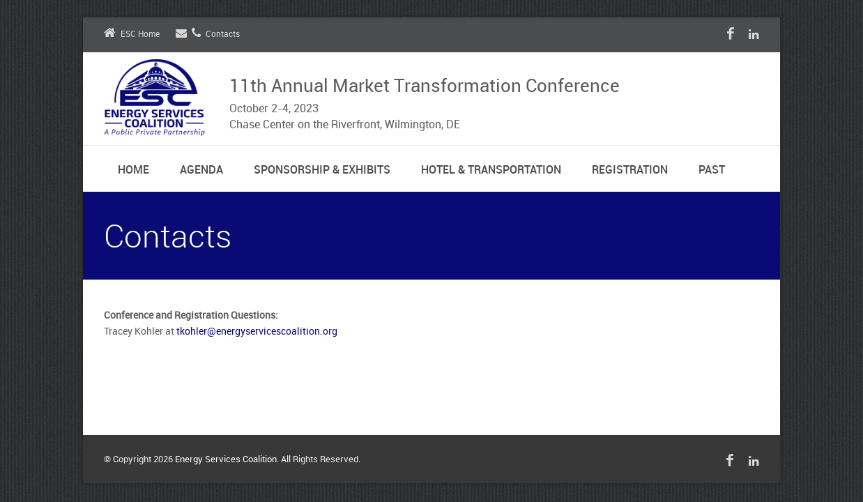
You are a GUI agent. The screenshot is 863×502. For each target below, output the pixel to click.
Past (711, 170)
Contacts (208, 34)
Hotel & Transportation (491, 170)
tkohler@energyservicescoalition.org (256, 331)
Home (133, 170)
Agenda (201, 170)
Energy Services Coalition (226, 459)
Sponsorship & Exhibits (322, 170)
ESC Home (132, 34)
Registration (630, 170)
